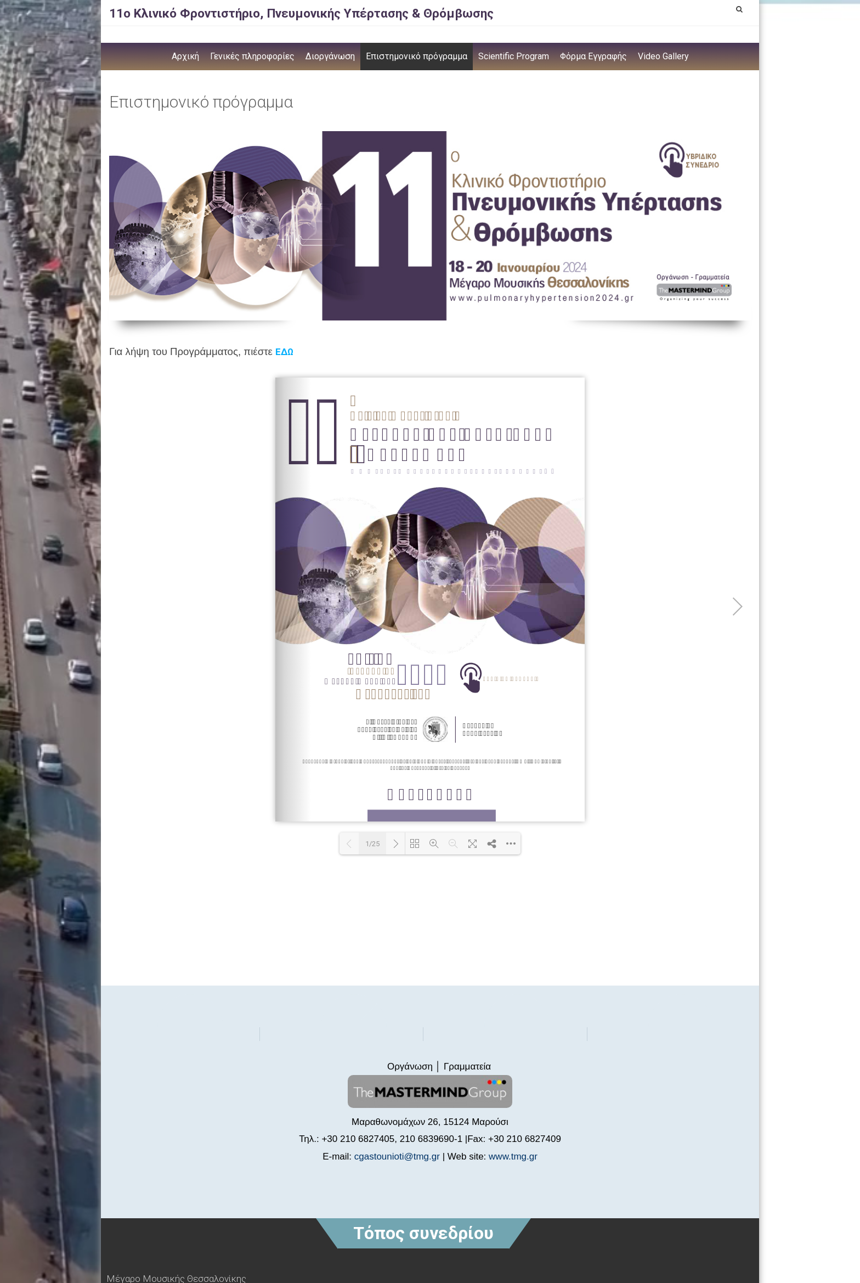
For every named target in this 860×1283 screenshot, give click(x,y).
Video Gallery (663, 56)
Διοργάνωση (330, 56)
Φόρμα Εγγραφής (593, 56)
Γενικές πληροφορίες (252, 56)
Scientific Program (513, 56)
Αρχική (185, 56)
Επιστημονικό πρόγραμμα (416, 56)
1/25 (372, 844)
